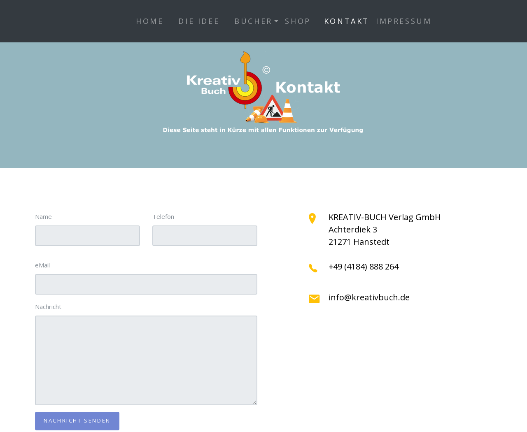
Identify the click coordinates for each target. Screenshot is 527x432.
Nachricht (48, 306)
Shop (297, 21)
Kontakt (346, 21)
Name (43, 216)
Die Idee (198, 21)
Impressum (403, 21)
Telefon (163, 216)
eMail (42, 265)
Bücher (253, 21)
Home (149, 21)
